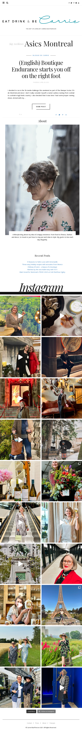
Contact (29, 723)
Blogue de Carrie (41, 55)
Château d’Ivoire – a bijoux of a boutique (42, 267)
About (44, 723)
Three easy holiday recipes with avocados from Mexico (42, 264)
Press (37, 723)
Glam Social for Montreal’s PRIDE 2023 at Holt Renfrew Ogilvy (42, 272)
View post (41, 107)
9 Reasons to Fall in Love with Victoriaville (42, 262)
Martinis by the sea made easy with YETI (42, 269)
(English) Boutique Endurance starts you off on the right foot (41, 69)
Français (52, 723)
